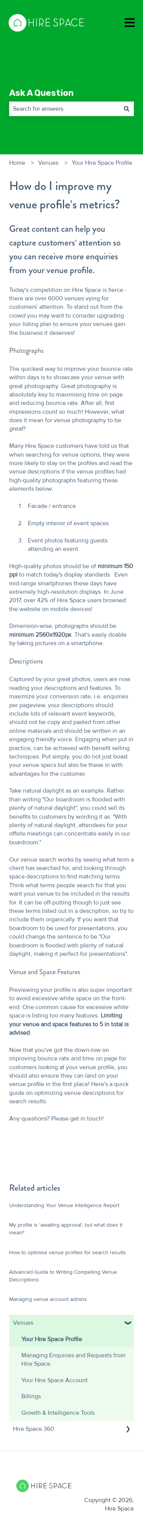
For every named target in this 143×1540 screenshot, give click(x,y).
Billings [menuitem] (31, 1396)
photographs (59, 480)
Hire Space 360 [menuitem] (33, 1429)
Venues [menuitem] (23, 1323)
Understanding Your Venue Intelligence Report (64, 1205)
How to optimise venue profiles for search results (67, 1252)
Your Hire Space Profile (102, 163)
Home (17, 163)
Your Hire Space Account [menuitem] (54, 1380)
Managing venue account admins (48, 1299)
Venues (48, 163)
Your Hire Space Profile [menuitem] (51, 1339)
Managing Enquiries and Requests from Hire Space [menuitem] (73, 1360)
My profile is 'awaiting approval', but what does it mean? (65, 1229)
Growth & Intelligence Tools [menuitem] (58, 1413)
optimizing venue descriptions (74, 1093)
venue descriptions (35, 471)
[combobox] (64, 109)
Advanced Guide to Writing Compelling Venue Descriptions (63, 1276)
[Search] (126, 109)
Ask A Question (41, 92)
